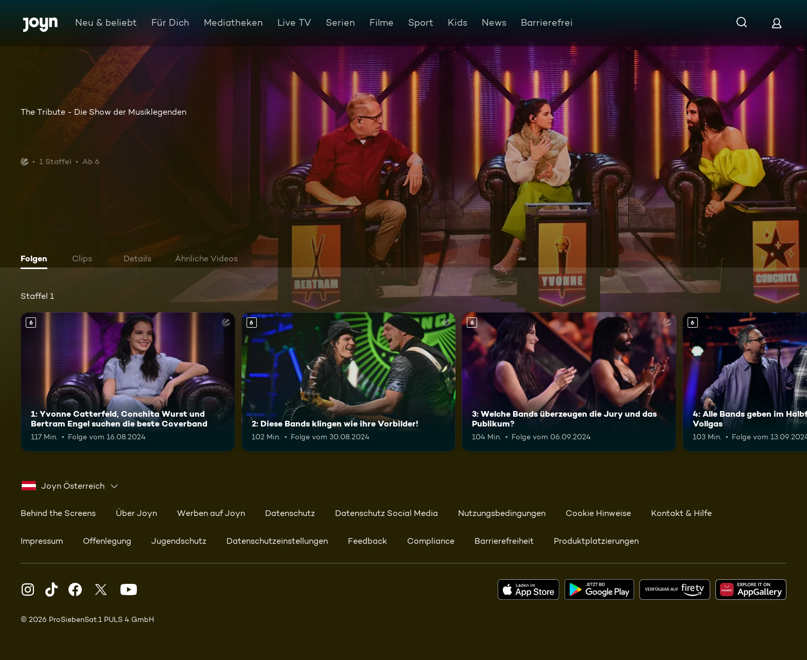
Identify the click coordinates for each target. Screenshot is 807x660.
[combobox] (70, 486)
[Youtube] (128, 589)
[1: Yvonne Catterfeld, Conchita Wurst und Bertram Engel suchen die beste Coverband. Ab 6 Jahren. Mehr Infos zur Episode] (128, 382)
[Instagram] (28, 589)
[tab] (37, 260)
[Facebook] (75, 589)
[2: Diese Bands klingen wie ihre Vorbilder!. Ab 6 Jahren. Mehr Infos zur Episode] (348, 382)
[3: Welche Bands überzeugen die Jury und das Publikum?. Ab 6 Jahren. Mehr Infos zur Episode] (569, 382)
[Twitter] (101, 589)
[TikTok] (51, 589)
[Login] (776, 23)
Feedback (367, 541)
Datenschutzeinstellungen (277, 541)
